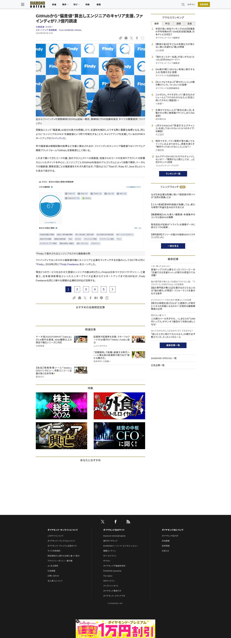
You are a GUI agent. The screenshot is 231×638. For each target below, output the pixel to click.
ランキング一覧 (173, 174)
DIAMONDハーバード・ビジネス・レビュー (120, 546)
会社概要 (166, 541)
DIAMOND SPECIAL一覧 (164, 358)
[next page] (113, 289)
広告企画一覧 (158, 365)
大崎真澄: (44, 27)
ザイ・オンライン (110, 556)
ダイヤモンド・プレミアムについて (61, 541)
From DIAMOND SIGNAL (70, 30)
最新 (156, 23)
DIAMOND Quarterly (112, 571)
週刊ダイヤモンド (110, 541)
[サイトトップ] (49, 5)
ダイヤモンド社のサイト (114, 530)
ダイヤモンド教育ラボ (112, 591)
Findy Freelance (69, 264)
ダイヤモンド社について (172, 530)
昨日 (167, 23)
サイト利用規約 (53, 551)
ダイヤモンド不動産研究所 (114, 566)
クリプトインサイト (111, 586)
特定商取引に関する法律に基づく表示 (63, 556)
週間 (178, 23)
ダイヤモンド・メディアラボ (114, 596)
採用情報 (166, 546)
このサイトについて (55, 536)
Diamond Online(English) (114, 536)
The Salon (107, 576)
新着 (69, 5)
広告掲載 (51, 571)
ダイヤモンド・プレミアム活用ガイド (62, 546)
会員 (189, 23)
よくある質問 (52, 566)
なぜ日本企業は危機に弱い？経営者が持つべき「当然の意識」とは (173, 196)
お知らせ (165, 551)
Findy (40, 264)
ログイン (176, 5)
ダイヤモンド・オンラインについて (62, 530)
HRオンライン (109, 581)
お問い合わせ (53, 576)
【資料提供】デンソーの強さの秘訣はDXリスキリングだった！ (173, 236)
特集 (102, 5)
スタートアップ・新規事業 (46, 30)
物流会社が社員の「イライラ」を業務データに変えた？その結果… (173, 226)
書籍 (113, 5)
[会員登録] (189, 5)
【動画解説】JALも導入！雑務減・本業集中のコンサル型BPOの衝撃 (173, 216)
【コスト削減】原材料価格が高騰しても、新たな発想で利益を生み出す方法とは (173, 206)
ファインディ (57, 138)
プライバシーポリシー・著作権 (59, 561)
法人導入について (55, 581)
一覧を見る (173, 246)
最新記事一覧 (173, 345)
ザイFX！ (106, 561)
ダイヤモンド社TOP (170, 536)
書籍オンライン (109, 551)
